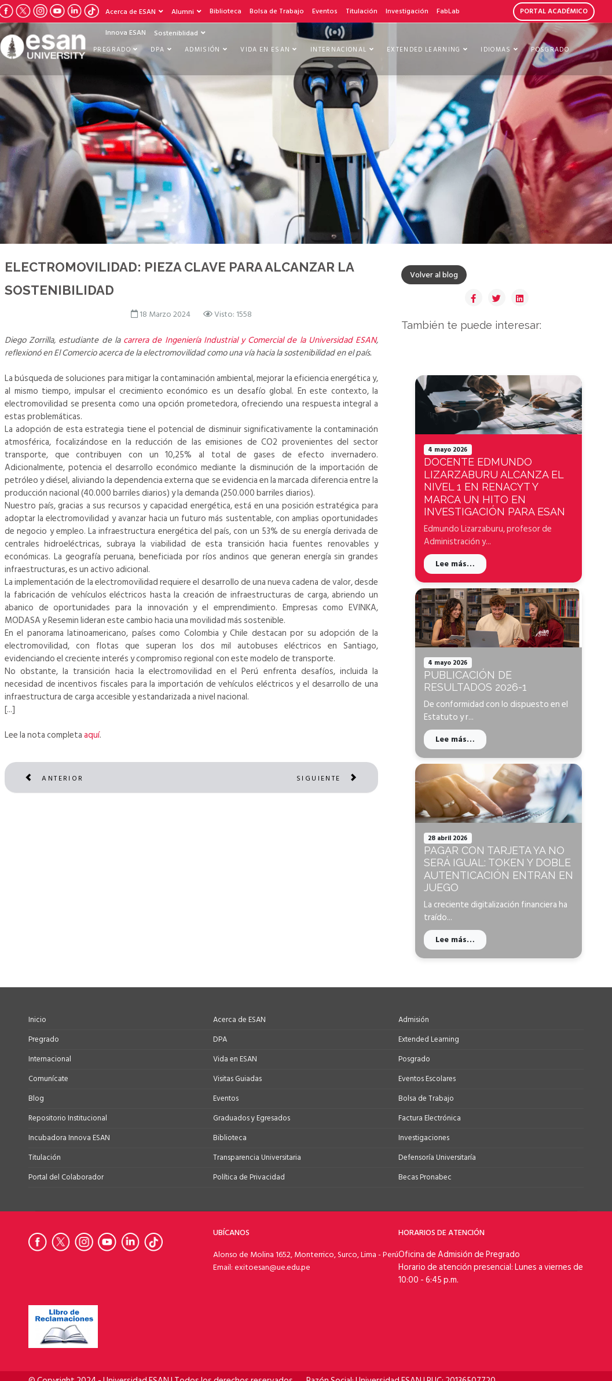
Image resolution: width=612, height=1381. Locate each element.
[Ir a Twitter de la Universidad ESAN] (23, 11)
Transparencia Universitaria (257, 1157)
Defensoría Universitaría (437, 1157)
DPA (157, 50)
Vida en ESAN (265, 50)
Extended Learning (424, 50)
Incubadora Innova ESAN (69, 1137)
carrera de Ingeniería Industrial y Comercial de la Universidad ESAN (249, 342)
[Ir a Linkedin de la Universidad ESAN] (132, 1242)
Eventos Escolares (427, 1078)
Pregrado (112, 50)
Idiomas (496, 50)
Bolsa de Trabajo (277, 11)
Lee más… (455, 563)
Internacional (338, 50)
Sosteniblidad (176, 33)
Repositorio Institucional (67, 1118)
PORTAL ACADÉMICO (554, 11)
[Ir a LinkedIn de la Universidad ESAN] (74, 11)
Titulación (362, 11)
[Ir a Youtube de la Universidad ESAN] (57, 11)
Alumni (182, 11)
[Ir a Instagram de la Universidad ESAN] (40, 11)
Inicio (37, 1019)
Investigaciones (423, 1137)
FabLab (448, 11)
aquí (92, 737)
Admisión (203, 50)
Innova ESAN (125, 32)
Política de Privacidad (249, 1177)
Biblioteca (225, 11)
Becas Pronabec (425, 1177)
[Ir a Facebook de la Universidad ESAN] (40, 1242)
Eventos (325, 11)
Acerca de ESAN (130, 11)
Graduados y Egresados (251, 1118)
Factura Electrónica (429, 1118)
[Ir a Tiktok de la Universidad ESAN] (91, 11)
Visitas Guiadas (237, 1078)
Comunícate (48, 1078)
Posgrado (550, 50)
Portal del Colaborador (66, 1177)
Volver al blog (434, 274)
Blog (36, 1098)
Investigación (407, 11)
